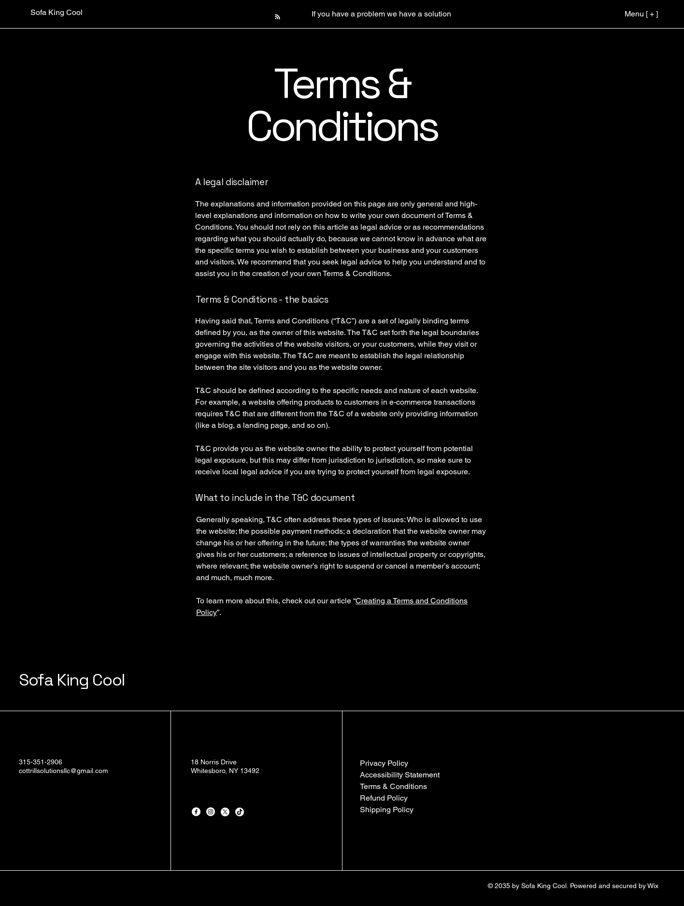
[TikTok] (239, 811)
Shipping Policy (386, 809)
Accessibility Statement (400, 774)
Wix (653, 886)
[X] (225, 811)
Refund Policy (384, 798)
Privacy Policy (384, 763)
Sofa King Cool (72, 680)
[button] (342, 13)
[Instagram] (210, 811)
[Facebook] (196, 811)
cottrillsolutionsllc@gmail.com (63, 770)
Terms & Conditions (393, 786)
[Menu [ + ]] (632, 13)
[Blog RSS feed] (277, 17)
